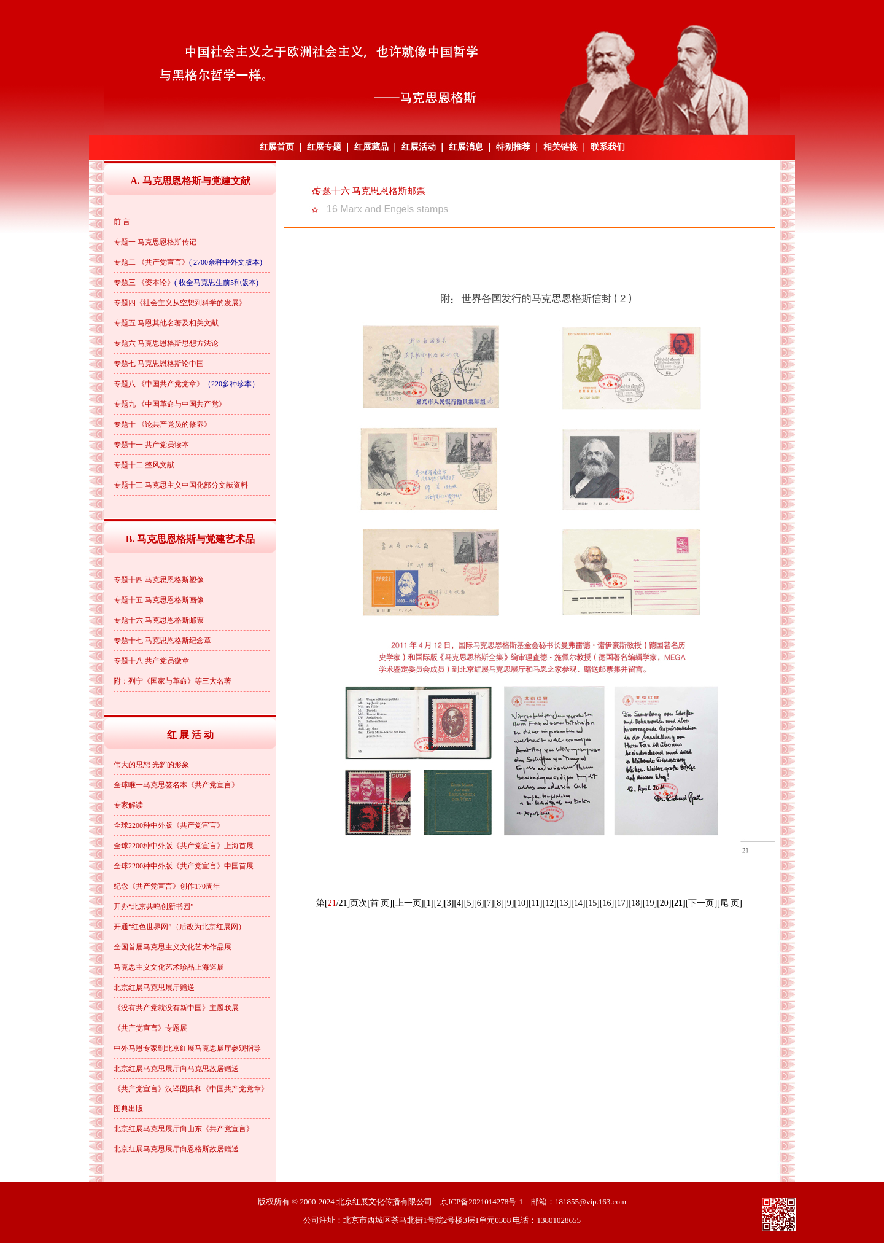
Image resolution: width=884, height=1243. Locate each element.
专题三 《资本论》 (144, 282)
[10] (521, 903)
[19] (650, 903)
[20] (664, 903)
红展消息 (466, 147)
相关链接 (560, 147)
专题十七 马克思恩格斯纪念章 (162, 640)
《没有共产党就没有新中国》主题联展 (176, 1007)
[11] (536, 903)
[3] (449, 903)
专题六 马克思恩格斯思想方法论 (166, 343)
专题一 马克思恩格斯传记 (155, 242)
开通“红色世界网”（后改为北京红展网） (180, 926)
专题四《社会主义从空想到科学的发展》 (180, 302)
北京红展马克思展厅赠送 (154, 987)
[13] (564, 903)
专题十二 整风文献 (144, 465)
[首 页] (379, 903)
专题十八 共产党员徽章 (151, 661)
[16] (607, 903)
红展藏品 (371, 147)
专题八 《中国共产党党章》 (159, 384)
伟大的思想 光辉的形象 (151, 764)
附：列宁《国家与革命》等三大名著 (172, 681)
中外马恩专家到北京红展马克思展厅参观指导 (187, 1048)
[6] (479, 903)
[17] (621, 903)
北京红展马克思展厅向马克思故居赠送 (176, 1068)
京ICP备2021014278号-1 (481, 1201)
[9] (509, 903)
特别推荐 (513, 147)
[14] (578, 903)
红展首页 (277, 147)
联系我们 (608, 147)
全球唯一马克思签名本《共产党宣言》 (176, 785)
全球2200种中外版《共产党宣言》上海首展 (184, 845)
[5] (469, 903)
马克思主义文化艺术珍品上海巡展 (169, 967)
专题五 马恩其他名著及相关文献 (166, 323)
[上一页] (408, 903)
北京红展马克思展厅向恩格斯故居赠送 (176, 1149)
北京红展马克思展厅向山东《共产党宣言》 (184, 1128)
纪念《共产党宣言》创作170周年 (167, 886)
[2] (439, 903)
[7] (489, 903)
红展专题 (324, 147)
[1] (428, 903)
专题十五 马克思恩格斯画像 (159, 600)
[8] (499, 903)
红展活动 (418, 147)
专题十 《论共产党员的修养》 (162, 424)
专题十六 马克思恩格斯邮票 (159, 620)
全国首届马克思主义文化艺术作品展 (172, 947)
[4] (458, 903)
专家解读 (128, 805)
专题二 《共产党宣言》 (151, 262)
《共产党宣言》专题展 (150, 1028)
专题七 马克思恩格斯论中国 (159, 363)
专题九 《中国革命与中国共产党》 (170, 404)
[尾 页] (729, 903)
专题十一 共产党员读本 (151, 444)
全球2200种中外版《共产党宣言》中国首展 (184, 866)
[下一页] (701, 903)
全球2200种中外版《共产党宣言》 (169, 825)
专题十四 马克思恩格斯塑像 (159, 579)
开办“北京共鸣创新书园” (154, 906)
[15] (592, 903)
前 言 (122, 221)
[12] (550, 903)
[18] (635, 903)
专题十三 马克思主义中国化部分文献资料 (181, 485)
